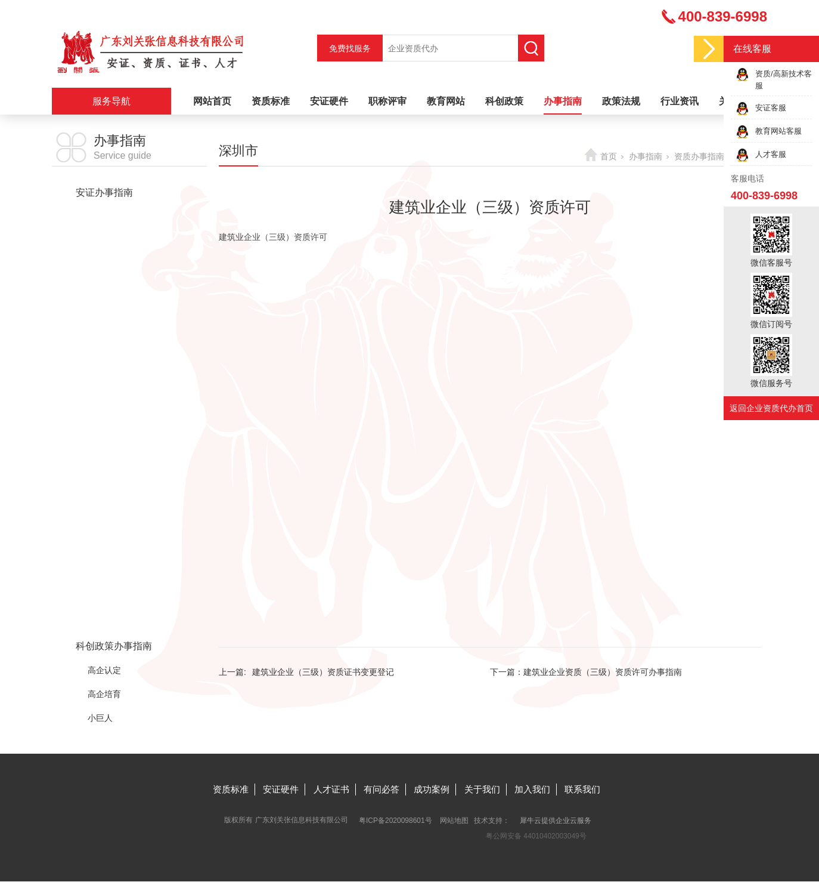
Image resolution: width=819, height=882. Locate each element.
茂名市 (100, 455)
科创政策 (504, 101)
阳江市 (100, 551)
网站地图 (454, 820)
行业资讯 (679, 101)
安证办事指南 (104, 192)
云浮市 (100, 574)
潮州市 (100, 431)
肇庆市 (100, 598)
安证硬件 (329, 101)
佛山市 (100, 312)
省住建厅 (104, 240)
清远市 (100, 479)
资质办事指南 (104, 216)
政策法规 (621, 101)
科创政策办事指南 (114, 646)
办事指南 (563, 101)
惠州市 (100, 622)
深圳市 (100, 288)
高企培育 (104, 694)
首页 (608, 156)
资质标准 (271, 101)
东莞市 (100, 336)
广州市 (100, 264)
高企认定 (104, 670)
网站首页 (212, 101)
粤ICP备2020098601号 (395, 820)
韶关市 (100, 383)
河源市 (100, 360)
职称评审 (387, 101)
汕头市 (100, 503)
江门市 (100, 407)
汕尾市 (100, 527)
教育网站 (446, 101)
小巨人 (100, 718)
